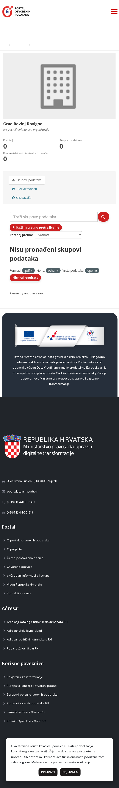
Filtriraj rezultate (25, 278)
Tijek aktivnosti (24, 189)
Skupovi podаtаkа (27, 180)
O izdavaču (21, 198)
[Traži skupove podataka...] (54, 217)
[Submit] (103, 217)
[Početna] (5, 44)
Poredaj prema (21, 235)
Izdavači (20, 44)
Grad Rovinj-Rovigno (52, 44)
